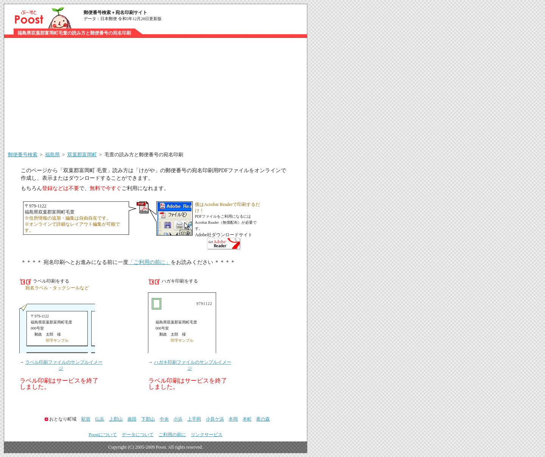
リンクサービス (207, 434)
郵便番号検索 (22, 154)
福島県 (52, 154)
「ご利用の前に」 (149, 262)
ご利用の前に (172, 434)
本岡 (233, 419)
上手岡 (194, 419)
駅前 (85, 419)
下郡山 (148, 419)
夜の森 (263, 419)
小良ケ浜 (215, 419)
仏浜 (99, 419)
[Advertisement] (155, 95)
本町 (247, 419)
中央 (164, 419)
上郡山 (116, 419)
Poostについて (103, 434)
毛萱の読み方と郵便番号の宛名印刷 (143, 154)
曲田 (132, 419)
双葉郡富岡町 (82, 154)
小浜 (177, 419)
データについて (138, 434)
